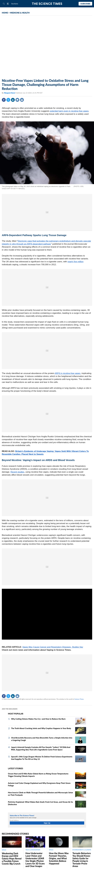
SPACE (4, 850)
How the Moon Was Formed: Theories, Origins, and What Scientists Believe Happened (59, 858)
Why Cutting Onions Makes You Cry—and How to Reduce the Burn (38, 719)
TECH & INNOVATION (32, 850)
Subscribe (85, 4)
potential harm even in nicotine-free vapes (69, 111)
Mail (22, 100)
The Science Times (47, 4)
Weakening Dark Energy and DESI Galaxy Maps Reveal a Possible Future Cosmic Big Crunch (12, 858)
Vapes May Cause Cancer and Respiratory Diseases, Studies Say (52, 647)
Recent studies (17, 472)
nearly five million (75, 261)
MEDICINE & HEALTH (20, 13)
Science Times (79, 699)
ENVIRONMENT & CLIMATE (81, 850)
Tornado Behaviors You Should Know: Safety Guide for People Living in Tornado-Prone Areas (81, 859)
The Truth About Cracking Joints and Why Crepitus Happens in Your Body (41, 728)
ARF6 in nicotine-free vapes (67, 373)
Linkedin (13, 100)
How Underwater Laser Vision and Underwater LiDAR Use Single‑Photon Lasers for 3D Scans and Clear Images (35, 859)
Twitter (8, 100)
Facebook (4, 100)
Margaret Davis (9, 93)
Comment (17, 100)
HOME (5, 13)
